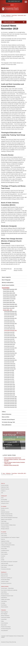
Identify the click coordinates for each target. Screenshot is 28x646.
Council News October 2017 (10, 342)
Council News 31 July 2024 (9, 298)
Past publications (6, 424)
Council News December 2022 (10, 311)
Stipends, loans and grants (6, 519)
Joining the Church (5, 503)
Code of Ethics (4, 535)
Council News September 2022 (10, 314)
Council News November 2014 (10, 347)
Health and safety (4, 563)
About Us (3, 483)
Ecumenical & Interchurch (6, 583)
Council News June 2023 (8, 308)
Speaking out (3, 572)
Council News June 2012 (9, 381)
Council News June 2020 (9, 325)
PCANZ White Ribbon (5, 579)
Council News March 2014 (9, 344)
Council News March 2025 (9, 293)
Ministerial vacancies (5, 512)
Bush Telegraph (6, 279)
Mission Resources (5, 593)
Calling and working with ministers (8, 544)
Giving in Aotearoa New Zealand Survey (12, 457)
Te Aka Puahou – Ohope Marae (7, 588)
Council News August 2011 (9, 363)
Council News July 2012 (9, 379)
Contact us (3, 490)
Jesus (2, 497)
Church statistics (4, 554)
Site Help (14, 642)
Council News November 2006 (10, 396)
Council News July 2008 (9, 374)
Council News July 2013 (9, 356)
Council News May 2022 (9, 316)
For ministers (3, 506)
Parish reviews (4, 552)
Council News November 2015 (10, 337)
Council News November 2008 (10, 400)
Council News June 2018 (9, 382)
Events (2, 557)
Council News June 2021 (9, 320)
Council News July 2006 (9, 370)
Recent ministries (4, 606)
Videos (4, 411)
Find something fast (14, 1)
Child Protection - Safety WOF (7, 565)
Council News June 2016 (9, 333)
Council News (14, 15)
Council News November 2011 (10, 405)
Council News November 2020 (10, 323)
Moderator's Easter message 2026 (11, 465)
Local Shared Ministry (5, 546)
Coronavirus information (6, 569)
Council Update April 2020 (9, 327)
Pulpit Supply (3, 521)
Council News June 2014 (9, 349)
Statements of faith (5, 487)
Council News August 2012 (9, 365)
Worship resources (5, 508)
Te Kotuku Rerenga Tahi (8, 422)
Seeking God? (4, 495)
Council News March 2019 (9, 394)
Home (4, 15)
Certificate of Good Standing (6, 515)
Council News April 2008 (9, 361)
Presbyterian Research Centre (7, 595)
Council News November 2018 (10, 407)
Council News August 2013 (9, 354)
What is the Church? (5, 501)
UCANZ (2, 559)
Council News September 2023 (10, 306)
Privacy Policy (9, 642)
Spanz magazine (6, 277)
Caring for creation (5, 581)
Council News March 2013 (9, 358)
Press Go (3, 539)
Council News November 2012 (10, 360)
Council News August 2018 (9, 367)
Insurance (3, 556)
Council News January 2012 (10, 368)
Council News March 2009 (9, 386)
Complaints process (5, 550)
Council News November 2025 (10, 289)
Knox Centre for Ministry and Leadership (9, 590)
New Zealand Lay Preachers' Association (9, 561)
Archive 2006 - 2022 (22, 15)
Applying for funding (5, 541)
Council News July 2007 (9, 372)
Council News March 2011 (9, 389)
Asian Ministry (4, 592)
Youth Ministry (4, 601)
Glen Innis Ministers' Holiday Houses (8, 525)
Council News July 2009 (9, 375)
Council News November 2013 (10, 353)
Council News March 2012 (9, 391)
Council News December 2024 (10, 295)
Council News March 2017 (9, 351)
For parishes (3, 531)
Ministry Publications (7, 282)
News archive (5, 417)
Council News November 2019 (10, 330)
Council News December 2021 (10, 318)
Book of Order (4, 533)
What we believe (4, 574)
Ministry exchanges (5, 523)
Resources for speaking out (6, 577)
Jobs (2, 492)
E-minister (3, 603)
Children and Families (5, 599)
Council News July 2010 (9, 377)
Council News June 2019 (9, 332)
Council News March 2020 (9, 328)
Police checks (4, 567)
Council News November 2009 (10, 401)
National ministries (4, 586)
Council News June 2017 (9, 346)
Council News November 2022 (10, 313)
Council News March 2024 (9, 302)
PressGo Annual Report (8, 419)
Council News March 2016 (9, 335)
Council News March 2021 (9, 321)
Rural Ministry (4, 605)
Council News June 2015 (9, 339)
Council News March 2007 (9, 384)
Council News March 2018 (9, 393)
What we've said (4, 575)
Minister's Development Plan (6, 513)
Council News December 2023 (10, 304)
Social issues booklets (8, 285)
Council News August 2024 (9, 296)
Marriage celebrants (5, 528)
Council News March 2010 (9, 388)
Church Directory (6, 414)
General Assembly (4, 485)
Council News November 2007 (10, 398)
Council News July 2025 (8, 291)
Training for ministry (5, 526)
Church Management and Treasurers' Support (10, 537)
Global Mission (4, 597)
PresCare (3, 510)
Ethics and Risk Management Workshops (9, 517)
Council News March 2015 (9, 340)
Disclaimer (3, 642)
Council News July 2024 (8, 300)
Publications (8, 15)
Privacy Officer (4, 548)
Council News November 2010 (10, 403)
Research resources (5, 489)
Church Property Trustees (6, 543)
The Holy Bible (4, 499)
